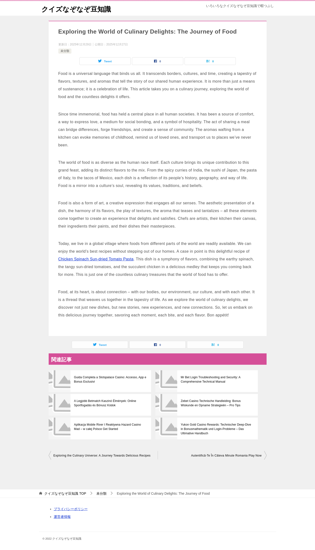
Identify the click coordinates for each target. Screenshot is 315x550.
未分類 (65, 51)
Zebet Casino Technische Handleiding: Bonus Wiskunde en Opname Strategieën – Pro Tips (217, 403)
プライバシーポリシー (71, 509)
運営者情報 (62, 517)
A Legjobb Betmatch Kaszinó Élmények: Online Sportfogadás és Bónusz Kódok (104, 403)
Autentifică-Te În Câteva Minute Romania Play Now (226, 455)
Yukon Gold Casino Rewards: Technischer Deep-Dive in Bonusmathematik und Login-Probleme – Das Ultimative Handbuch (217, 429)
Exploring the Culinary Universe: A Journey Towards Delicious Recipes (102, 455)
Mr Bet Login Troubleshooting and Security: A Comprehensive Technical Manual (210, 379)
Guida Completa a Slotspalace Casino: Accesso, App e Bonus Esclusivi (109, 379)
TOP (65, 493)
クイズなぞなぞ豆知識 (78, 8)
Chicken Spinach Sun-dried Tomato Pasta (96, 259)
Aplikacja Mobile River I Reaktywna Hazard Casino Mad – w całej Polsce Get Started (110, 427)
